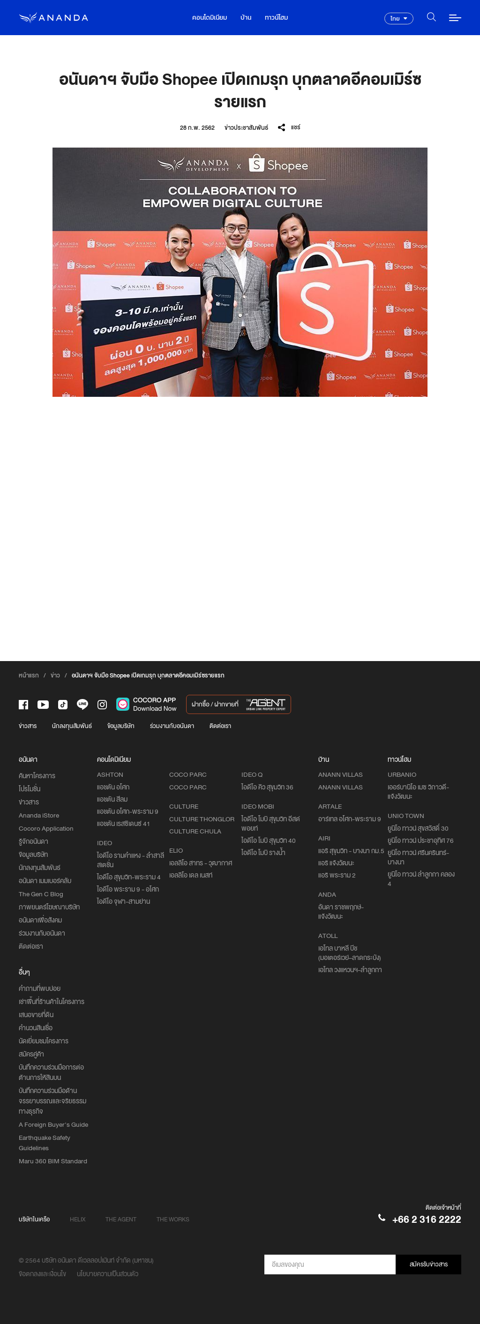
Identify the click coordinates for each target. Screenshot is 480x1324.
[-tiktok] (63, 704)
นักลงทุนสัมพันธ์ (72, 726)
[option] (240, 272)
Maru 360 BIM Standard (53, 1161)
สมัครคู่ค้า (31, 1054)
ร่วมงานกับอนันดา (172, 726)
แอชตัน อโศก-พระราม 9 (127, 811)
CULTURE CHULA (195, 831)
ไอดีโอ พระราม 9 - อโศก (128, 889)
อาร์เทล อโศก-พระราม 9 (349, 819)
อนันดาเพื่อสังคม (40, 920)
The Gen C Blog (41, 894)
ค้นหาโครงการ (37, 775)
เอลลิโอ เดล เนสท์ (190, 875)
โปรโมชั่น (29, 789)
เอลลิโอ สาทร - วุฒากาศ (200, 863)
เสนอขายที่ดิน (36, 1014)
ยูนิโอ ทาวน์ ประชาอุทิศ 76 (421, 840)
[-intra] (102, 704)
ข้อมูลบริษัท (121, 726)
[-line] (82, 704)
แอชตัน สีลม (112, 799)
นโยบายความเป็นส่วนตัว (107, 1273)
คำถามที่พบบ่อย (39, 988)
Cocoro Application (46, 828)
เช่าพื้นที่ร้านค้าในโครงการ (51, 1001)
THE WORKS (173, 1219)
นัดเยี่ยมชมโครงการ (43, 1041)
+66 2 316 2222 (426, 1219)
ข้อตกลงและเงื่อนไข (42, 1273)
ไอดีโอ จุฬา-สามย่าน (123, 901)
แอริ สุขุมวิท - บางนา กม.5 (351, 850)
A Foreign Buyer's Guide (53, 1124)
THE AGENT (120, 1219)
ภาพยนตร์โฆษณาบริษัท (49, 907)
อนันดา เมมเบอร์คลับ (45, 880)
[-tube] (43, 704)
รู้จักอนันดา (33, 841)
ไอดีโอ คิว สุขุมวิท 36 (267, 787)
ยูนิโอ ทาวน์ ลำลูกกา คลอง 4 (421, 879)
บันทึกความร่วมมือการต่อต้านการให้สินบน (51, 1072)
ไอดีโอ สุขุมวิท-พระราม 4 (129, 877)
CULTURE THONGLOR (201, 819)
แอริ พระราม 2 (337, 875)
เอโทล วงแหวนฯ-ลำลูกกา (350, 969)
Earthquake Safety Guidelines (44, 1142)
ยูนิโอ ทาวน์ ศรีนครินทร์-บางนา (418, 857)
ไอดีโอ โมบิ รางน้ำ (263, 852)
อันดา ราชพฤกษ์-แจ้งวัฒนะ (341, 911)
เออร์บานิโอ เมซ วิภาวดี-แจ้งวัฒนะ (418, 791)
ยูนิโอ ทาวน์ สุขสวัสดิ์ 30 (418, 828)
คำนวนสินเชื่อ (35, 1028)
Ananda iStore (39, 815)
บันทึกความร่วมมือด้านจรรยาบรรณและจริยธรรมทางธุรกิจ (52, 1101)
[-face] (23, 704)
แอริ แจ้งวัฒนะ (336, 863)
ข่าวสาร (28, 726)
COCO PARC (188, 787)
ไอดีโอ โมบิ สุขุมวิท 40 (268, 840)
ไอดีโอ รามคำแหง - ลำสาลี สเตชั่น (130, 860)
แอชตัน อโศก (113, 787)
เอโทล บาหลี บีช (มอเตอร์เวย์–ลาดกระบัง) (349, 953)
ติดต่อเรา (220, 726)
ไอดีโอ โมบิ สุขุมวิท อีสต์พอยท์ (270, 823)
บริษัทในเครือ (34, 1219)
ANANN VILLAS (340, 787)
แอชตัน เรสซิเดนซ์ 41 (123, 823)
